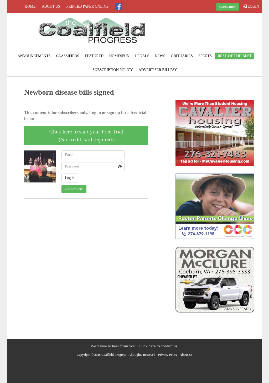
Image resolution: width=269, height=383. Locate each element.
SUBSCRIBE (227, 7)
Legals (142, 56)
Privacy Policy (167, 355)
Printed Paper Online (87, 6)
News (160, 56)
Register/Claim (74, 189)
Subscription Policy (112, 70)
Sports (205, 56)
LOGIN (251, 6)
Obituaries (182, 56)
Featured (94, 56)
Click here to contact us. (158, 346)
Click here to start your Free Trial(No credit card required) (86, 135)
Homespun (119, 56)
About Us (51, 6)
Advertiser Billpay (157, 70)
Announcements (34, 56)
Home (30, 6)
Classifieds (67, 56)
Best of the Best (235, 56)
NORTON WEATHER (219, 32)
